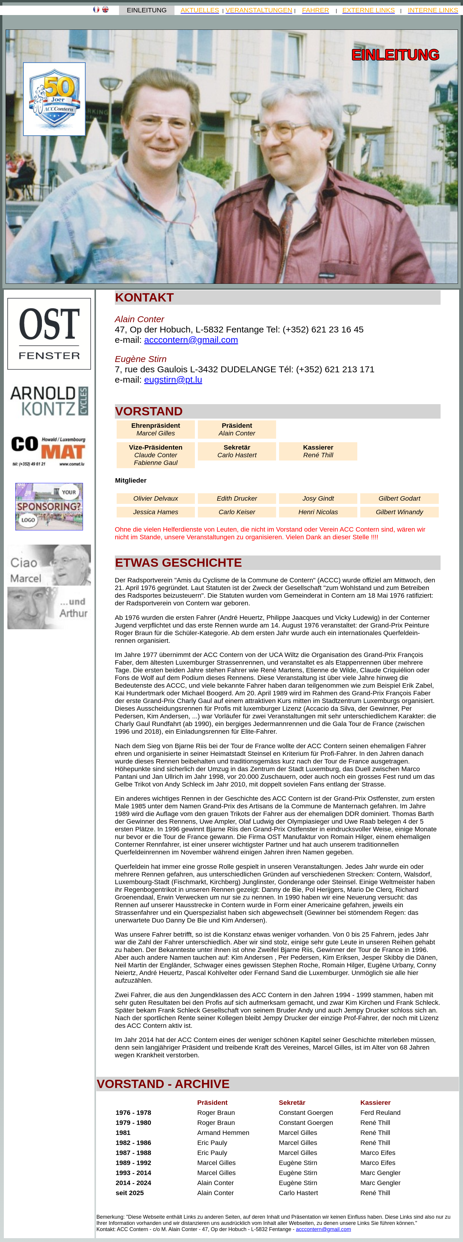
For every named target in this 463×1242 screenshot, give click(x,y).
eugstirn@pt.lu (173, 379)
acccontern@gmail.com (191, 340)
